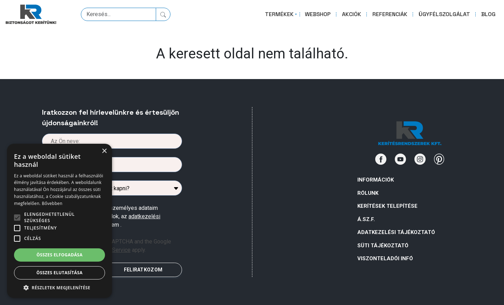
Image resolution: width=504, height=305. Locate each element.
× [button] (104, 151)
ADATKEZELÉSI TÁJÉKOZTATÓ (396, 232)
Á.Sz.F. (366, 219)
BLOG (488, 14)
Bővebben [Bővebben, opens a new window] (52, 203)
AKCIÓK (351, 14)
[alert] (59, 221)
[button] (59, 287)
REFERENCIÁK (389, 14)
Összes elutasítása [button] (59, 273)
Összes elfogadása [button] (59, 255)
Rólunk (367, 193)
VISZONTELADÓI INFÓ (385, 258)
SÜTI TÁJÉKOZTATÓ (382, 245)
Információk (375, 180)
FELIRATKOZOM (143, 269)
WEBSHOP (318, 14)
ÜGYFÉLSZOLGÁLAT (444, 14)
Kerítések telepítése (387, 206)
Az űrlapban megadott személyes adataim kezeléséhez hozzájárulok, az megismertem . (107, 216)
